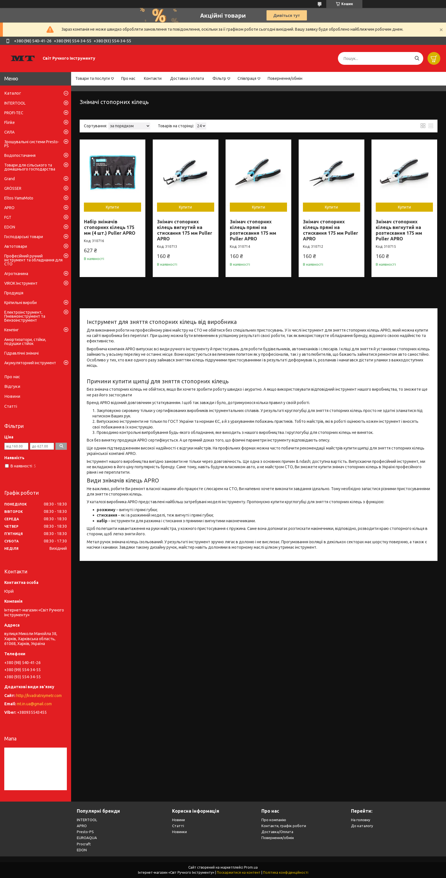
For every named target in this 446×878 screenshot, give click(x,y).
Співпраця (247, 78)
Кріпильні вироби (20, 302)
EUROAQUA (87, 838)
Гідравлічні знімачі (21, 353)
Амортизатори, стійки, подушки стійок (25, 341)
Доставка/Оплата (277, 832)
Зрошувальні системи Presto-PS (31, 144)
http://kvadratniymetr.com (39, 695)
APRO (9, 207)
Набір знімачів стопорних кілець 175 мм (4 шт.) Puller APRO (109, 227)
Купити (112, 207)
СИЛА (9, 132)
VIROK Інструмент (21, 283)
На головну (360, 820)
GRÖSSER (12, 188)
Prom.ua (251, 867)
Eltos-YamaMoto (18, 198)
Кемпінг (11, 330)
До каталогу (362, 826)
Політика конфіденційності (285, 872)
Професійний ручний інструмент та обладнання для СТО (33, 260)
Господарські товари (23, 236)
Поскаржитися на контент (239, 872)
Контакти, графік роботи (283, 826)
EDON (9, 227)
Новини (12, 396)
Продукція (13, 293)
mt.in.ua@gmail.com (34, 704)
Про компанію (273, 820)
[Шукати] (416, 58)
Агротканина (16, 273)
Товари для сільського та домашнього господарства (29, 167)
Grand (9, 178)
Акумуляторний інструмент (30, 363)
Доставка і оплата (187, 78)
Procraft (84, 844)
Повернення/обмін (285, 78)
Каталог (12, 93)
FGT (7, 217)
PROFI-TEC (13, 113)
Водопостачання (20, 155)
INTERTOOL (15, 103)
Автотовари (15, 246)
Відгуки (12, 386)
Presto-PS (85, 832)
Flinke (9, 122)
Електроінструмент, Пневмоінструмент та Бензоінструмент (24, 316)
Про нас (128, 78)
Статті (10, 406)
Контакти (153, 78)
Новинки (179, 832)
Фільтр (219, 78)
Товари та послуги (92, 78)
